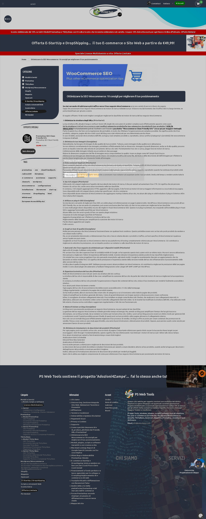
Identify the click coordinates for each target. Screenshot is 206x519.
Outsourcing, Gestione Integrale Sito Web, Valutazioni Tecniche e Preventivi (85, 405)
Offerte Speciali (30, 127)
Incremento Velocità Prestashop (35, 421)
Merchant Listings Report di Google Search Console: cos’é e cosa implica (84, 450)
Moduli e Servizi (31, 77)
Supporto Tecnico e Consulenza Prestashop (39, 434)
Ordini (108, 399)
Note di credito (111, 402)
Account (108, 395)
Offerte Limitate (31, 111)
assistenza (40, 178)
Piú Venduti (29, 115)
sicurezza (26, 193)
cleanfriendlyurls (48, 170)
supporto (52, 178)
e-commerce (27, 178)
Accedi (181, 3)
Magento (28, 94)
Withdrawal (27, 197)
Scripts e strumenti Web (34, 105)
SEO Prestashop (29, 419)
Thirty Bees (29, 84)
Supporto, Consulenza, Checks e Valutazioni (39, 412)
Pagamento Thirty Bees (31, 449)
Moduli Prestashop (30, 417)
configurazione (44, 186)
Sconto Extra (30, 108)
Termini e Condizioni (80, 413)
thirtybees (39, 174)
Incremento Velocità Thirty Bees (35, 443)
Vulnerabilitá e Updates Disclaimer (86, 416)
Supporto (75, 424)
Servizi (26, 408)
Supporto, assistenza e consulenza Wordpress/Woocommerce (34, 468)
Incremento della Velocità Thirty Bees (37, 455)
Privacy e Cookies (78, 422)
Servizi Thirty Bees (30, 451)
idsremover (41, 189)
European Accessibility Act (33, 201)
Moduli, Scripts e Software (33, 402)
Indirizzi (108, 405)
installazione (27, 189)
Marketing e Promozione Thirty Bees (36, 447)
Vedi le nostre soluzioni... (178, 385)
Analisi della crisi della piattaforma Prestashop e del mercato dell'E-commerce (84, 488)
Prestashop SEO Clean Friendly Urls (45, 137)
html (50, 193)
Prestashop (29, 81)
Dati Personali (111, 408)
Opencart (28, 98)
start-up (52, 189)
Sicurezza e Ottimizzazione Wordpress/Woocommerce (43, 465)
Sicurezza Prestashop (30, 423)
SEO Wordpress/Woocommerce (35, 463)
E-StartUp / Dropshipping (34, 101)
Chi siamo (75, 399)
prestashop (27, 170)
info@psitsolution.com (141, 423)
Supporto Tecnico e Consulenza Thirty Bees (39, 459)
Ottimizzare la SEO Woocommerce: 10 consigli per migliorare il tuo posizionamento (85, 437)
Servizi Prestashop (30, 426)
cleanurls (26, 182)
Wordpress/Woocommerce (35, 87)
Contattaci (156, 3)
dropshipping (39, 193)
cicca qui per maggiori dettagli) (168, 129)
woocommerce (28, 186)
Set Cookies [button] (200, 515)
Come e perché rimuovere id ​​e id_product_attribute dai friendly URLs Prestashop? (85, 429)
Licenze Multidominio (33, 405)
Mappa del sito (77, 503)
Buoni (107, 411)
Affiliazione (76, 410)
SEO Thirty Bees (29, 441)
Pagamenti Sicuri (78, 419)
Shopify (28, 91)
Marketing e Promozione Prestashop (36, 425)
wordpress (37, 182)
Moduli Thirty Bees (31, 439)
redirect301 (27, 174)
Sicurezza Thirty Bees (30, 445)
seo (36, 170)
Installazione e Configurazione (34, 410)
